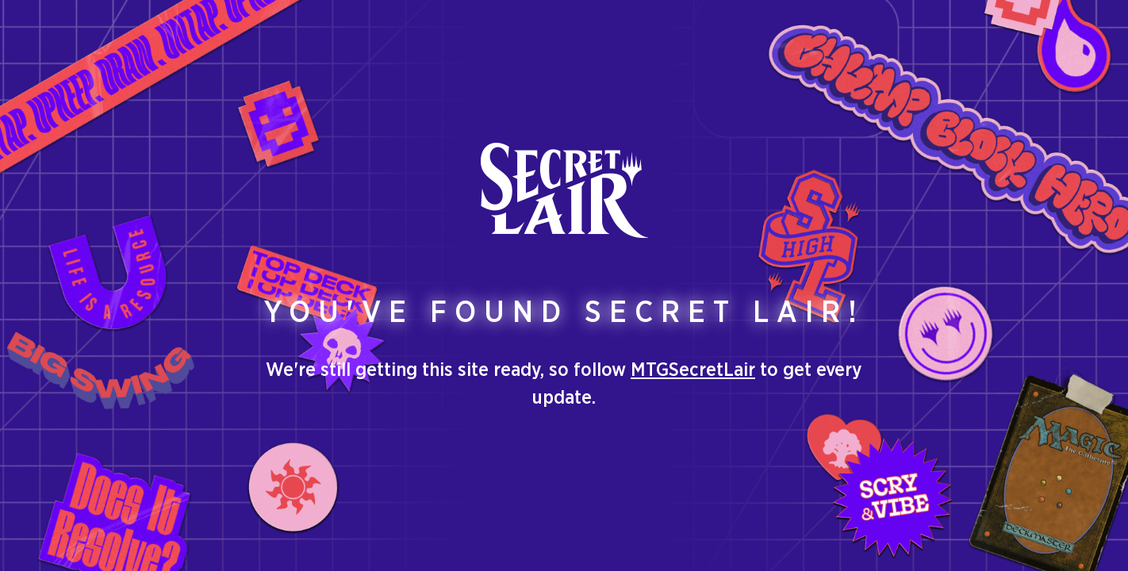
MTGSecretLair (693, 370)
